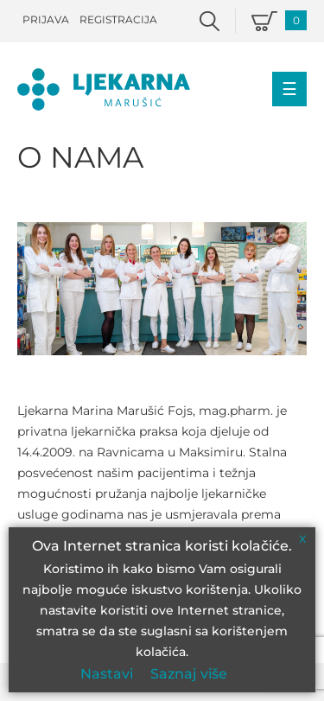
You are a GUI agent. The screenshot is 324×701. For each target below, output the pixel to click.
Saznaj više (188, 674)
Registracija (118, 19)
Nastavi (106, 674)
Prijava (45, 19)
